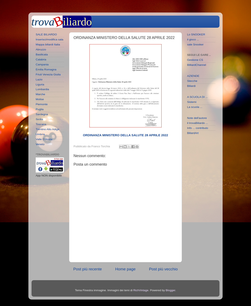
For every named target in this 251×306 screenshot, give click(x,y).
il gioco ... (193, 39)
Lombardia (42, 89)
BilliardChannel (196, 64)
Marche (40, 94)
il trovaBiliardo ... (197, 123)
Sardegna (42, 114)
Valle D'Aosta (44, 139)
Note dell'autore (197, 118)
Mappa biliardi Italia (48, 44)
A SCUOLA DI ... (197, 97)
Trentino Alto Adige (47, 129)
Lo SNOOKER (196, 34)
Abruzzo (41, 49)
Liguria (40, 84)
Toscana (41, 124)
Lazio (39, 79)
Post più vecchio (163, 269)
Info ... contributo (197, 128)
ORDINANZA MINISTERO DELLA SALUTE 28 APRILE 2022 (125, 135)
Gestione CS (195, 59)
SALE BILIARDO (46, 34)
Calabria (41, 59)
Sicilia (39, 119)
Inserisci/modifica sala (49, 39)
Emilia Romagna (46, 69)
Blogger (170, 290)
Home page (125, 269)
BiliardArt (193, 133)
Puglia (40, 109)
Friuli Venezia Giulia (48, 74)
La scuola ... (194, 107)
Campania (42, 64)
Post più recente (87, 269)
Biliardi (191, 85)
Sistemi (191, 102)
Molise (40, 99)
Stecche (192, 80)
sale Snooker (195, 44)
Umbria (40, 134)
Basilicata (42, 54)
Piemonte (42, 104)
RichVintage (140, 290)
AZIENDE (193, 75)
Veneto (40, 144)
